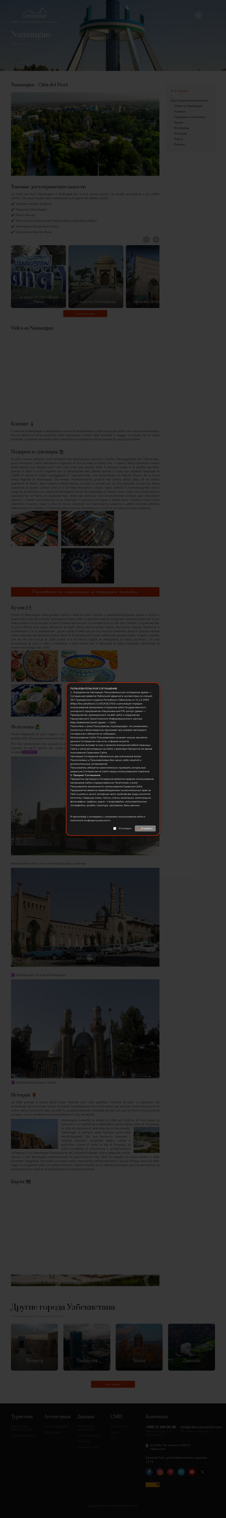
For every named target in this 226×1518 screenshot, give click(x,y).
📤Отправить (145, 828)
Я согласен (125, 828)
